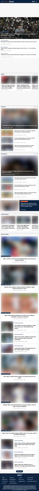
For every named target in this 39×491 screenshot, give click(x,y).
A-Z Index (4, 483)
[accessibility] (36, 1)
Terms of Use (5, 481)
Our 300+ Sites (30, 477)
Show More (19, 471)
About (3, 477)
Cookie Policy (12, 481)
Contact (20, 477)
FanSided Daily (12, 479)
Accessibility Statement (32, 481)
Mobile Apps (4, 479)
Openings (12, 477)
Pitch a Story (21, 479)
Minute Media (8, 485)
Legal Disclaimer (22, 481)
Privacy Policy (30, 479)
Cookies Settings (13, 483)
